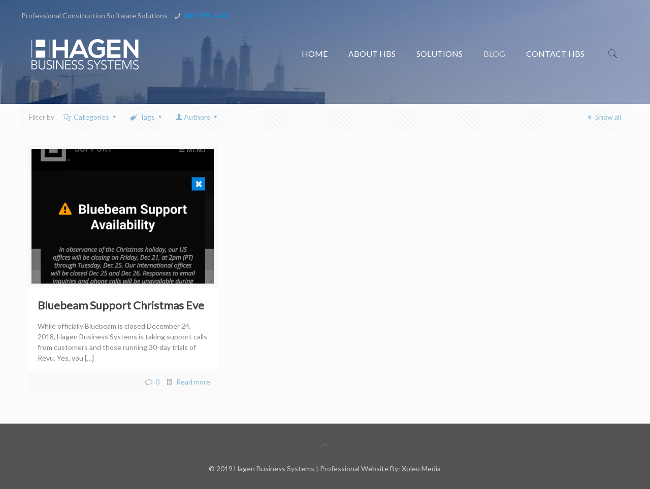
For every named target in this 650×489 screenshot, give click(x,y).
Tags (146, 117)
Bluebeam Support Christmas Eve (121, 305)
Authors (197, 117)
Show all (603, 117)
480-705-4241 (207, 15)
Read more (193, 381)
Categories (90, 117)
